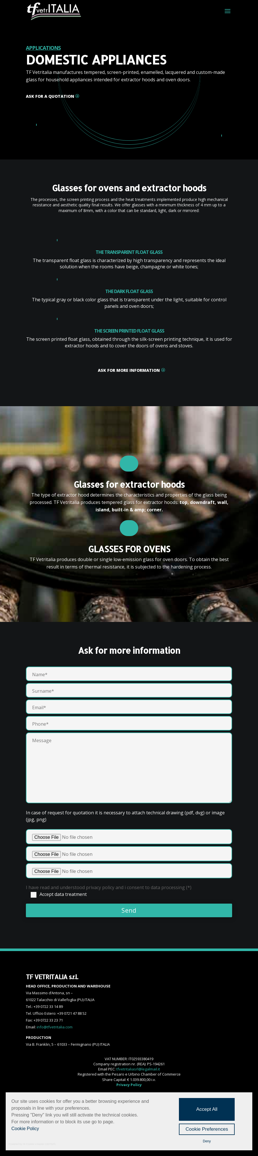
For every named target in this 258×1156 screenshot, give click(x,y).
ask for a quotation (50, 96)
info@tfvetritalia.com (55, 1027)
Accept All (207, 1109)
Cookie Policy (25, 1128)
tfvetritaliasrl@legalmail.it (138, 1069)
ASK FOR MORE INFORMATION (129, 370)
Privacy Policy (129, 1084)
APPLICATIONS (43, 47)
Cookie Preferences (206, 1129)
